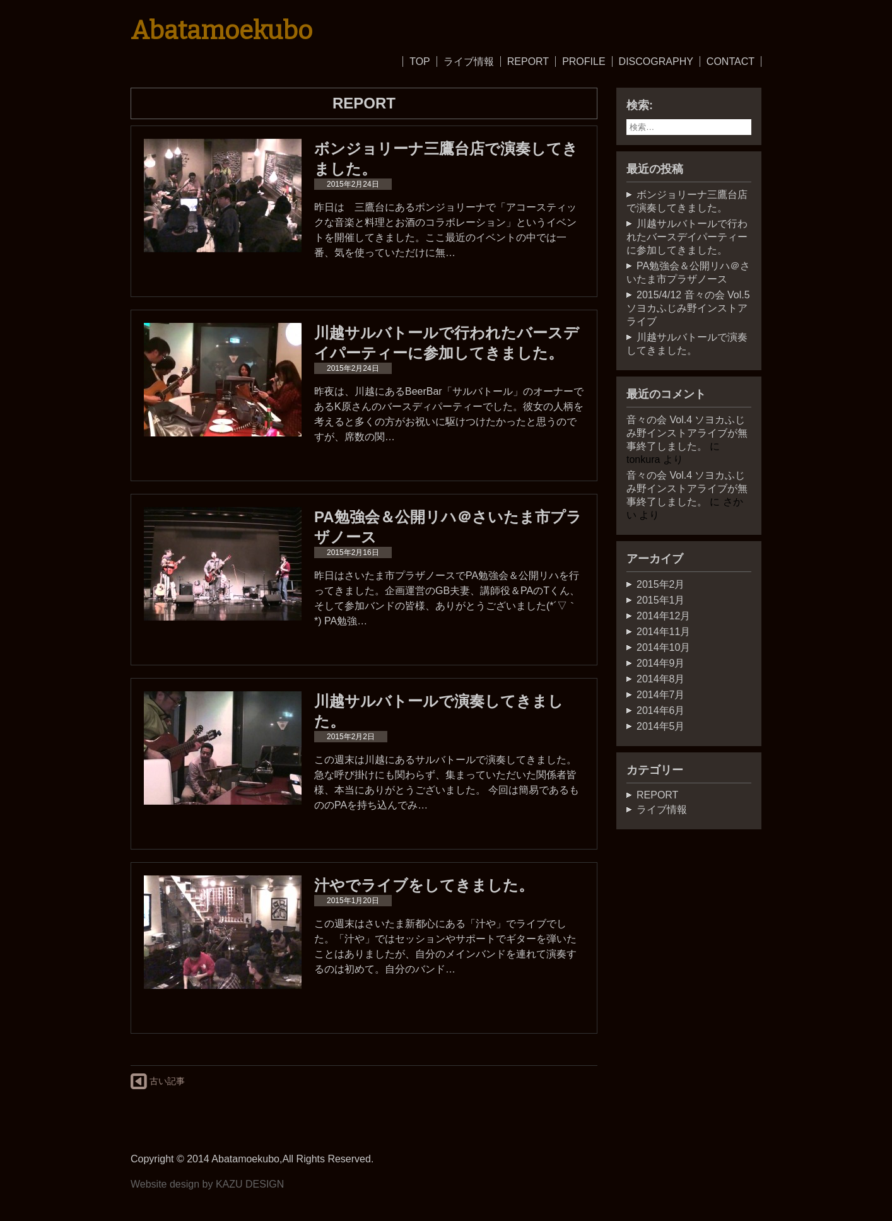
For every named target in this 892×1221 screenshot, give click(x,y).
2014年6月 (661, 710)
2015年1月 (661, 600)
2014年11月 (663, 631)
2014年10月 (663, 647)
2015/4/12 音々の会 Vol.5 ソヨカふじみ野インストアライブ (688, 308)
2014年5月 (661, 726)
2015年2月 (661, 584)
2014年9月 (661, 663)
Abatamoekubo (221, 31)
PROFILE (583, 61)
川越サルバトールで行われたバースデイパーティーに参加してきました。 (687, 236)
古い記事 (158, 1081)
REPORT (528, 61)
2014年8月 (661, 679)
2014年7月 (661, 694)
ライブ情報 (468, 61)
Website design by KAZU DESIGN (207, 1184)
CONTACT (730, 61)
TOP (419, 61)
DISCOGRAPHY (656, 61)
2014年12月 (663, 615)
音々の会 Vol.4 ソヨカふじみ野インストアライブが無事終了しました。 (687, 433)
